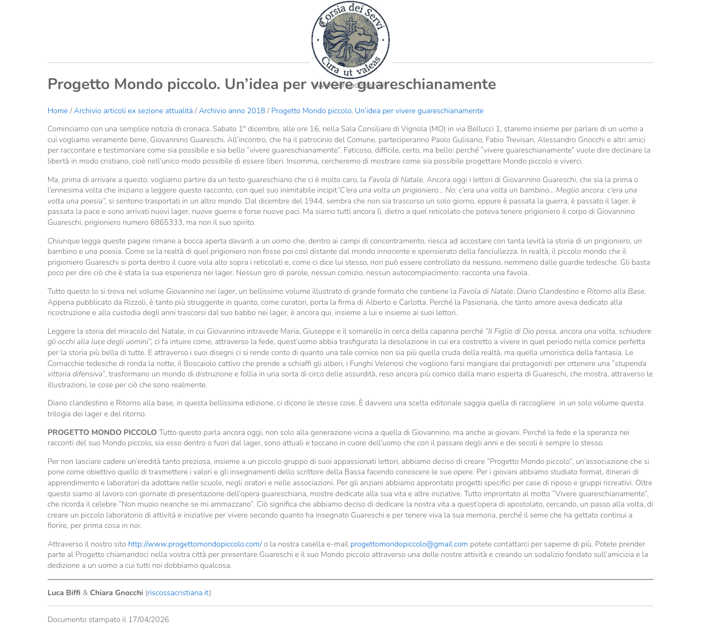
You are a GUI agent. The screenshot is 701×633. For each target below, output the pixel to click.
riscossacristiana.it (178, 593)
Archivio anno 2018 (232, 111)
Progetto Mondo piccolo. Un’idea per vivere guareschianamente (377, 111)
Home (58, 111)
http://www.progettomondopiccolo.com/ (195, 544)
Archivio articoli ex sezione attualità (134, 111)
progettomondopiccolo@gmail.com (409, 544)
